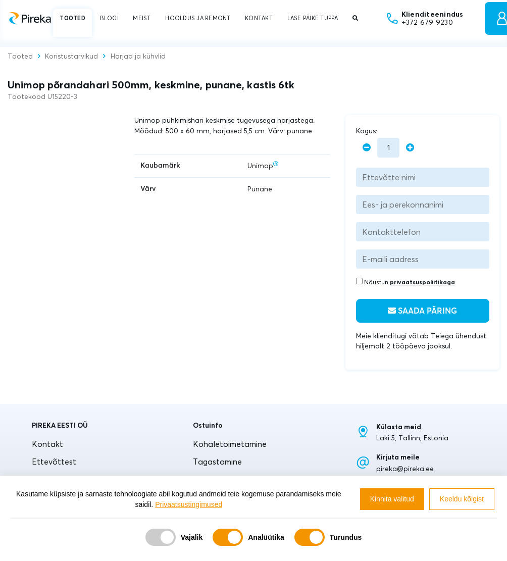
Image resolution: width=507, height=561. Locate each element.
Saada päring (422, 311)
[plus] (410, 147)
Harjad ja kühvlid (138, 56)
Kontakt (47, 444)
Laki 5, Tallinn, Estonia (412, 438)
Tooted (20, 56)
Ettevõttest (54, 461)
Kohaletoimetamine (230, 444)
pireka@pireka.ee (405, 469)
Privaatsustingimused (188, 504)
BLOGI (109, 18)
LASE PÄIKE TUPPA (312, 18)
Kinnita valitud (392, 499)
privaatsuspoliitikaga (422, 282)
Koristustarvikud (71, 56)
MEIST (141, 18)
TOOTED (72, 18)
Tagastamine (217, 461)
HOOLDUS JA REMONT (197, 18)
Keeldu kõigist (462, 499)
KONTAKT (259, 18)
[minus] (366, 147)
